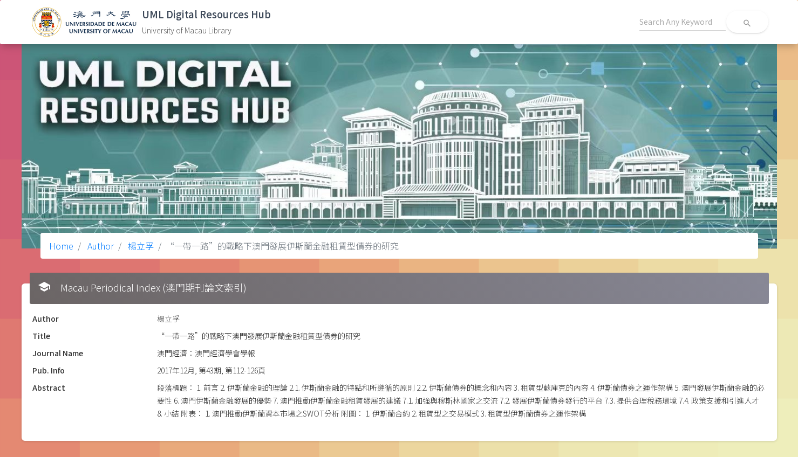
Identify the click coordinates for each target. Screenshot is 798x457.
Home (61, 245)
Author (99, 245)
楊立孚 (140, 245)
